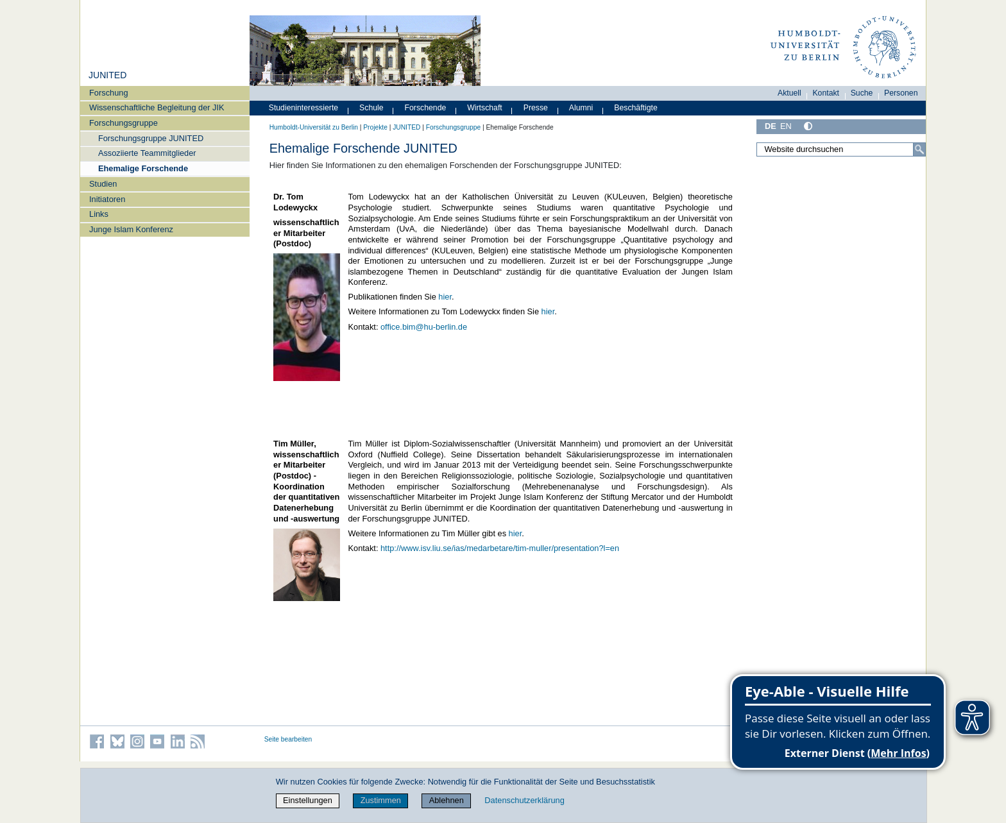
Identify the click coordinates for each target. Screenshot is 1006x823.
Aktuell (789, 93)
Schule (371, 107)
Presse (536, 107)
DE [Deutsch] (770, 126)
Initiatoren (107, 199)
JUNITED (107, 75)
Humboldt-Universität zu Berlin (313, 127)
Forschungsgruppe (123, 123)
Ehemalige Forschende (143, 168)
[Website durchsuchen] (841, 149)
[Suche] (919, 149)
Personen (901, 93)
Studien (103, 184)
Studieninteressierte (303, 107)
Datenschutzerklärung (524, 800)
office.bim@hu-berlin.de (423, 327)
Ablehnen (446, 800)
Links (98, 214)
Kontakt (825, 93)
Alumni (581, 107)
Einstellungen (307, 800)
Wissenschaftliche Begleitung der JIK (157, 107)
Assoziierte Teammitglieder (147, 153)
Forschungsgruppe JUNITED (150, 138)
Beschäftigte (636, 107)
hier (445, 296)
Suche (862, 93)
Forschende (426, 107)
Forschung (108, 93)
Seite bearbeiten (288, 739)
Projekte (375, 127)
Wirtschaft (484, 107)
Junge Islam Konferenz (131, 229)
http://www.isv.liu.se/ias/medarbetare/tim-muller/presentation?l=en (499, 548)
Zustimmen (381, 800)
